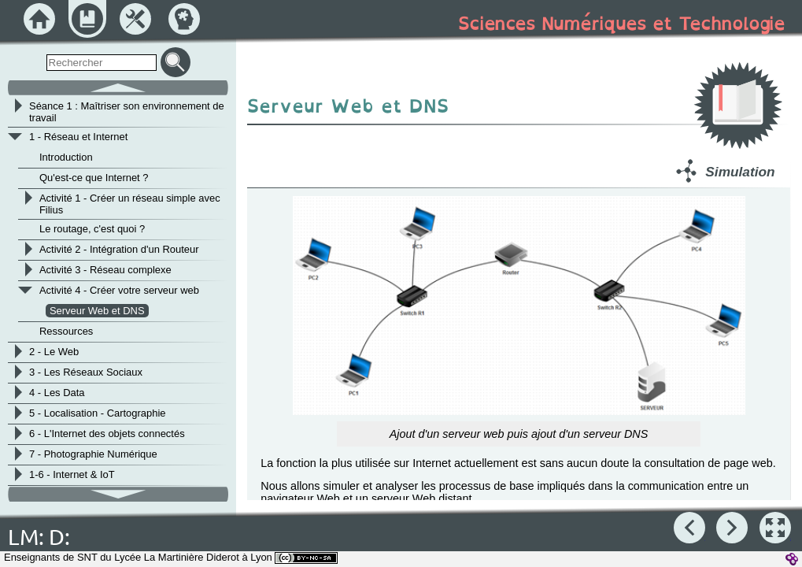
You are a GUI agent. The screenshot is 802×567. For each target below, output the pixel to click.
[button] (775, 527)
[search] (101, 62)
